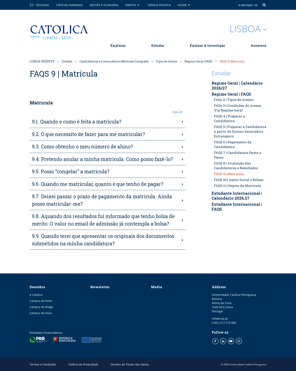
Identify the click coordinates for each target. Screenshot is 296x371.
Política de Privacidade (83, 364)
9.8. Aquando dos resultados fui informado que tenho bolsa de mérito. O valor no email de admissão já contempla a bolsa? (103, 220)
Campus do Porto (41, 301)
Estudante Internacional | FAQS (237, 207)
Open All (177, 112)
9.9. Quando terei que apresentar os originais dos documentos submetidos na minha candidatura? (103, 240)
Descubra (37, 287)
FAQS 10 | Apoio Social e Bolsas (238, 179)
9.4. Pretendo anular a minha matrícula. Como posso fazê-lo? (102, 159)
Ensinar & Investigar (207, 45)
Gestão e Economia (104, 5)
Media (156, 287)
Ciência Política (159, 5)
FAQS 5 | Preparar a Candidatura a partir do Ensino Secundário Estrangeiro (240, 131)
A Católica (36, 295)
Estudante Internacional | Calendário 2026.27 (237, 196)
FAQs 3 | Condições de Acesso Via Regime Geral (237, 107)
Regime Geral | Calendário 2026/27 (237, 85)
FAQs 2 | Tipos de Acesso (233, 99)
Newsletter (100, 287)
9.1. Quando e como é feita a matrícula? (76, 121)
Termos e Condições (43, 364)
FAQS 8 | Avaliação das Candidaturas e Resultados (236, 165)
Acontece (258, 45)
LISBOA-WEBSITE (42, 61)
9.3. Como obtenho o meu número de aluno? (82, 146)
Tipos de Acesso (166, 61)
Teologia (42, 5)
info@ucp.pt (220, 318)
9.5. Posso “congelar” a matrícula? (70, 171)
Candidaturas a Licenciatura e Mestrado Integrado (114, 61)
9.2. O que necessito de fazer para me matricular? (88, 134)
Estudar (157, 45)
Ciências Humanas (69, 5)
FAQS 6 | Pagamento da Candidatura (232, 144)
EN (255, 5)
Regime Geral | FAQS (198, 61)
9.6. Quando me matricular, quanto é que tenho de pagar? (97, 184)
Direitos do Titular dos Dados (130, 364)
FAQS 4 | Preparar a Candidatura (229, 118)
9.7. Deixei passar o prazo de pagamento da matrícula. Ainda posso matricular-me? (102, 200)
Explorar (118, 45)
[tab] (108, 122)
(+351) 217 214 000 (224, 322)
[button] (108, 112)
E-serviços (246, 5)
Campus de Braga (41, 307)
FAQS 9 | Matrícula (229, 174)
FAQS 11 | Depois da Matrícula (237, 185)
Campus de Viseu (41, 313)
